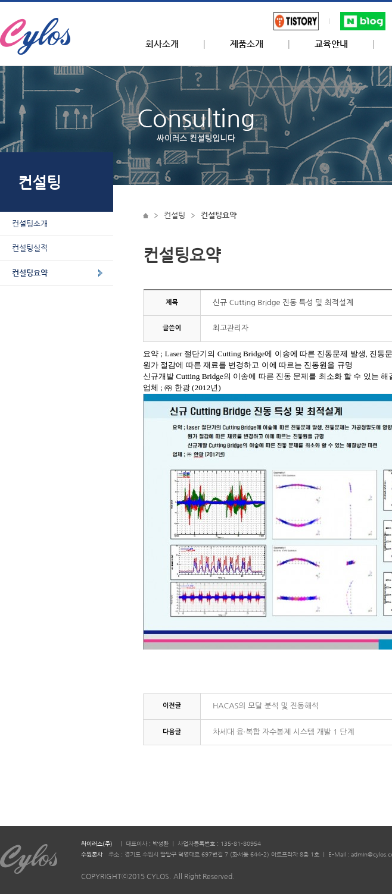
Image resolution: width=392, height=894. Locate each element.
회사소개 (162, 44)
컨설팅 (174, 215)
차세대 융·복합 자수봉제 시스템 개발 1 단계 (283, 732)
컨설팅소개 (30, 223)
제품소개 (246, 44)
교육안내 (331, 44)
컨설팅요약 (30, 272)
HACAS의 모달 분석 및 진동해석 (266, 706)
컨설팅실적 (30, 247)
